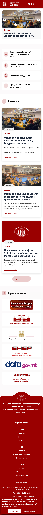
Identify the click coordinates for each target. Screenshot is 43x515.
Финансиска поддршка (21, 454)
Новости (7, 134)
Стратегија (21, 433)
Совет (21, 441)
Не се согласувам (29, 511)
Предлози (21, 451)
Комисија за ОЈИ (21, 458)
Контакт (21, 468)
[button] (15, 24)
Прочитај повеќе (10, 157)
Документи (21, 437)
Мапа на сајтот (21, 472)
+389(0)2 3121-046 (21, 493)
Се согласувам (15, 511)
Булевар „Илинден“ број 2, (20, 488)
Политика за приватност (21, 475)
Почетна (21, 429)
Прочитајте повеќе (9, 506)
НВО (21, 447)
